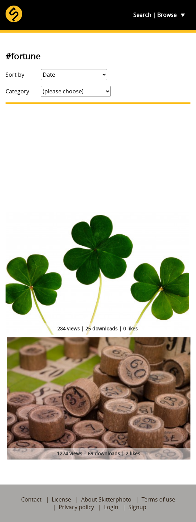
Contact (31, 499)
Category (17, 91)
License (61, 499)
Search (142, 15)
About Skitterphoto (106, 499)
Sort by (15, 74)
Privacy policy (76, 507)
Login (111, 507)
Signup (137, 507)
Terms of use (158, 499)
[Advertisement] (98, 158)
